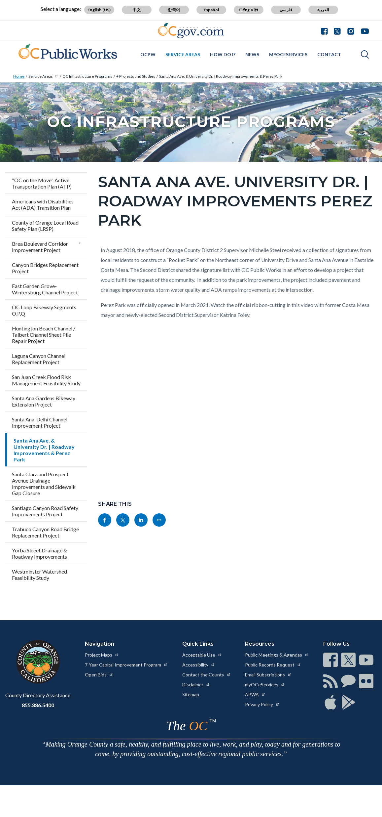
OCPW (148, 54)
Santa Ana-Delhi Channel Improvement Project (39, 422)
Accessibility (198, 664)
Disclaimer (196, 684)
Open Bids (99, 674)
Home (18, 76)
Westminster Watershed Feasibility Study (39, 574)
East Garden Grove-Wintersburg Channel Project (45, 289)
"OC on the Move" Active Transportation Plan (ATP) (42, 183)
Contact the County (206, 674)
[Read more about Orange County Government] (191, 30)
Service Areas (182, 54)
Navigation (99, 644)
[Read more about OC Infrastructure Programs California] (65, 54)
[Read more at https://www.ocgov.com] (37, 662)
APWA (255, 694)
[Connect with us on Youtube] (363, 30)
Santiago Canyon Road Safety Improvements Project (45, 511)
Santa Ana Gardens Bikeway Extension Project (43, 401)
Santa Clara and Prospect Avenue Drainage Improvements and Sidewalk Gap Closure (44, 483)
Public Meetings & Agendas (277, 655)
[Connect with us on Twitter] (337, 30)
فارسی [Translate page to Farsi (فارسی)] (286, 9)
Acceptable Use (202, 655)
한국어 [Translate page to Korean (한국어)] (174, 9)
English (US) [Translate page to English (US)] (99, 9)
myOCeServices (288, 54)
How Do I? (222, 54)
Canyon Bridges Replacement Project (45, 268)
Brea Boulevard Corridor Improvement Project (46, 246)
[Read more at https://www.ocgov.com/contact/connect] (330, 660)
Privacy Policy (262, 704)
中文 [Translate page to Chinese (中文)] (137, 9)
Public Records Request (273, 664)
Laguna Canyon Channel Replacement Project (38, 359)
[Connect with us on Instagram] (351, 30)
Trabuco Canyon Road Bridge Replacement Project (45, 532)
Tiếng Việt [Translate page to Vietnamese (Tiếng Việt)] (248, 9)
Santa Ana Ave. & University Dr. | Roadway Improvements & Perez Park (220, 76)
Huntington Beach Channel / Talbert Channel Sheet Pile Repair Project (43, 334)
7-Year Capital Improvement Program (126, 664)
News (252, 54)
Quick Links (198, 644)
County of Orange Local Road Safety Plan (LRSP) (45, 225)
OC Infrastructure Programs (87, 76)
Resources (259, 644)
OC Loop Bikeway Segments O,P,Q (44, 310)
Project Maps (102, 655)
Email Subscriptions (268, 674)
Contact (329, 54)
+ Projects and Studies (135, 76)
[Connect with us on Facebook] (326, 30)
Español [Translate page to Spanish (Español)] (211, 9)
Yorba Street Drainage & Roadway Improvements (39, 553)
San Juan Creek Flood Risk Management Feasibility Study (46, 380)
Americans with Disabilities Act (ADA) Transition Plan (43, 204)
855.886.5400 (38, 705)
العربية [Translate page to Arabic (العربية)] (323, 9)
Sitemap (190, 694)
